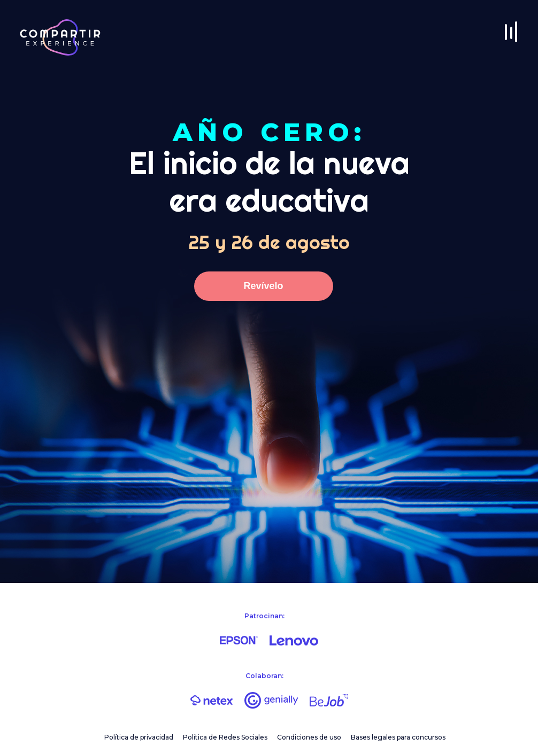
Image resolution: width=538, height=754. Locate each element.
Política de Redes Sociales (225, 737)
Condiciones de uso (309, 737)
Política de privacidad (138, 737)
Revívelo (263, 286)
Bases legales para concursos (398, 737)
